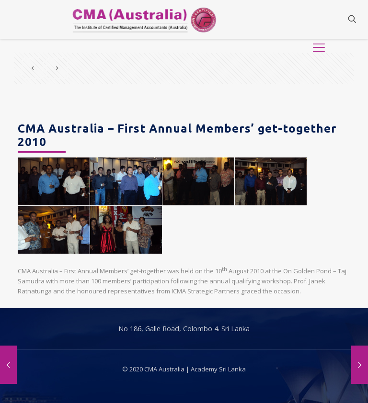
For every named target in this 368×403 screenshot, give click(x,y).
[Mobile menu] (318, 19)
